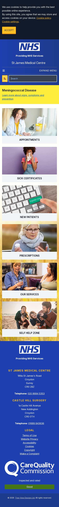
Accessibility (29, 442)
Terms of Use (29, 435)
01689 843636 (36, 423)
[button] (29, 126)
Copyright (29, 450)
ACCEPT (9, 30)
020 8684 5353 (36, 393)
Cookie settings (10, 21)
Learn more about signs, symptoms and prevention (23, 97)
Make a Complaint (29, 453)
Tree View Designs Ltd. (25, 498)
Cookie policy (43, 18)
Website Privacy (29, 439)
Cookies (29, 446)
